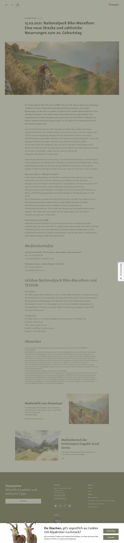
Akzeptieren (110, 531)
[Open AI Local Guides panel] (121, 271)
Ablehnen (110, 537)
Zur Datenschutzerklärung (67, 539)
